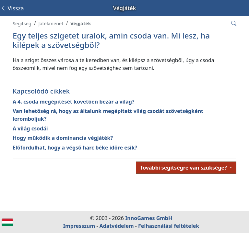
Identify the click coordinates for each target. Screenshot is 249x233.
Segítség (22, 23)
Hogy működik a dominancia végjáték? (63, 137)
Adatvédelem (117, 225)
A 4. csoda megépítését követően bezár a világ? (73, 101)
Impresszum (79, 225)
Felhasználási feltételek (168, 225)
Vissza (12, 8)
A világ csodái (30, 128)
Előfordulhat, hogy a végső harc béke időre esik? (75, 147)
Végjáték (80, 23)
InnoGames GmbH (148, 218)
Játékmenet (51, 23)
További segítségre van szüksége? (184, 167)
